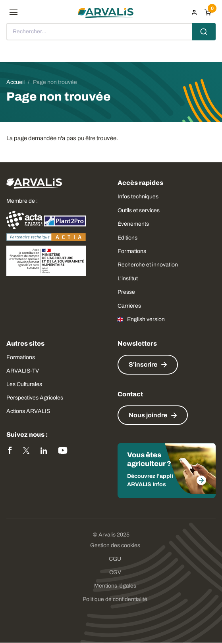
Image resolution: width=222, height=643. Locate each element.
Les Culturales (24, 384)
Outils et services (139, 210)
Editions (127, 238)
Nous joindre (148, 415)
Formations (132, 251)
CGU (115, 559)
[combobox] (111, 31)
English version (146, 319)
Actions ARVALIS (28, 411)
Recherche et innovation (148, 265)
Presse (126, 292)
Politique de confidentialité (115, 599)
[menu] (13, 12)
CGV (115, 572)
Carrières (129, 306)
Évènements (133, 224)
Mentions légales (115, 586)
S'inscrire (143, 364)
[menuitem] (194, 12)
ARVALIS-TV (22, 371)
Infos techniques (138, 197)
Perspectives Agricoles (34, 398)
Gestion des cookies (115, 545)
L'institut (128, 279)
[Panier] (208, 12)
